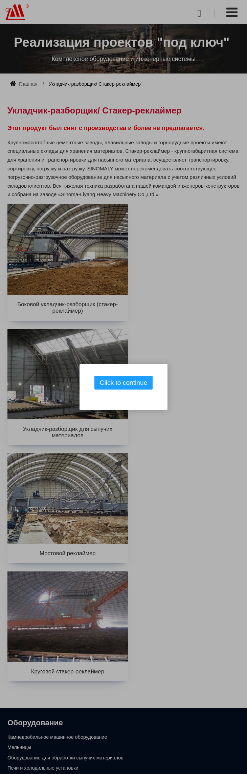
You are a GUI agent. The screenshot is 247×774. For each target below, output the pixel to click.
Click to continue (124, 382)
